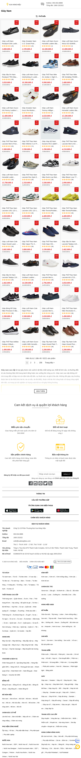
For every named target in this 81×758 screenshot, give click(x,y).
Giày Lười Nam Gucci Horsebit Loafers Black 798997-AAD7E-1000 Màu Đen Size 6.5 (70, 109)
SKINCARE (6, 637)
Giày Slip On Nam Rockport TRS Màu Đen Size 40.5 (9, 76)
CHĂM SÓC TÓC (47, 586)
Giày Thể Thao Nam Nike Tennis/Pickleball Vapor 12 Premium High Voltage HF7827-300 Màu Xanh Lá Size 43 (50, 209)
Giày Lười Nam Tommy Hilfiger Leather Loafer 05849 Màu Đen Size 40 (50, 109)
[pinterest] (40, 483)
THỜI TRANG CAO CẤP (10, 594)
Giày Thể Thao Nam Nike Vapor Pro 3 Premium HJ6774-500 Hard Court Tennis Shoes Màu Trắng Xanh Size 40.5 (30, 243)
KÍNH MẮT (44, 573)
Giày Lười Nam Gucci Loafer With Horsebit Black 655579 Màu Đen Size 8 (30, 343)
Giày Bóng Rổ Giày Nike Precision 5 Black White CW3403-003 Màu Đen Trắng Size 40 (10, 309)
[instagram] (36, 483)
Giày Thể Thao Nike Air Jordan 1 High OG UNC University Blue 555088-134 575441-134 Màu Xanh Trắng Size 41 (50, 76)
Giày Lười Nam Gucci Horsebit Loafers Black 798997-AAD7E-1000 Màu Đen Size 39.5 (50, 42)
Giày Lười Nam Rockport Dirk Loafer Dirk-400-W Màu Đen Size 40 (10, 42)
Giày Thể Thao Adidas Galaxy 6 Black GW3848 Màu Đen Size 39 (10, 343)
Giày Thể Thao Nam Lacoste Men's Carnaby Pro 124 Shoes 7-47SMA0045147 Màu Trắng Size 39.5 (50, 276)
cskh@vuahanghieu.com (22, 541)
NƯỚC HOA (6, 740)
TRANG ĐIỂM (45, 650)
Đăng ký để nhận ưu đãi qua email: (17, 475)
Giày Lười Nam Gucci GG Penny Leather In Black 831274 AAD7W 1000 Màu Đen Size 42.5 (10, 109)
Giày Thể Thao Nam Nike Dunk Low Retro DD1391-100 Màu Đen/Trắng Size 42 (50, 176)
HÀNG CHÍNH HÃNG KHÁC (50, 732)
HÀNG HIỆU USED (47, 604)
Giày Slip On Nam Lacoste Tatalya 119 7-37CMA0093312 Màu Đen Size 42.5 (70, 243)
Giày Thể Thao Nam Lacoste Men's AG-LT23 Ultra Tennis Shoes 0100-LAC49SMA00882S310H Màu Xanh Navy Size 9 (70, 142)
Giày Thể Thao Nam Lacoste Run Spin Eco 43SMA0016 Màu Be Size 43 (30, 176)
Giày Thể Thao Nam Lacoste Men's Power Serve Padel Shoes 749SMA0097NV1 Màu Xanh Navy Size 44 (10, 142)
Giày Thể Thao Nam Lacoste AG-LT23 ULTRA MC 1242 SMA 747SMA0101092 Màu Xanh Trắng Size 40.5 (70, 276)
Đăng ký (66, 474)
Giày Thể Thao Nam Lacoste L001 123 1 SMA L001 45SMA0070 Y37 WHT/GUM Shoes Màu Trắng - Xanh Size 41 (9, 209)
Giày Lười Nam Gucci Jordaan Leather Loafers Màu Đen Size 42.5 (30, 276)
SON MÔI (44, 636)
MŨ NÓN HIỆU (7, 694)
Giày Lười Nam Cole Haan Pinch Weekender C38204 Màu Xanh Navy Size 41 (30, 309)
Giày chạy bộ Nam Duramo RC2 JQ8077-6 (50, 142)
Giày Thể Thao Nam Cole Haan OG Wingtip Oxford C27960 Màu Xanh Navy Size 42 (49, 243)
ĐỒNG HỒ (5, 681)
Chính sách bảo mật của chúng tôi (67, 478)
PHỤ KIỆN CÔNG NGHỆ (10, 726)
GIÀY (43, 676)
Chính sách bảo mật (37, 562)
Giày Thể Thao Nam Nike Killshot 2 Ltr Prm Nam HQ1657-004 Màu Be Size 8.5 (30, 142)
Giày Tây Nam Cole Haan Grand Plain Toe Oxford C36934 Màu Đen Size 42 (50, 343)
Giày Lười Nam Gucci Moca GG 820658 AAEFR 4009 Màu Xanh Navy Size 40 (70, 42)
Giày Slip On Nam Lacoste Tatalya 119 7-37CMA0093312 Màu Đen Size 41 (10, 276)
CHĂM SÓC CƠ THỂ (9, 712)
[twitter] (45, 483)
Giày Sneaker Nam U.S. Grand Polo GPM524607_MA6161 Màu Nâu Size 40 (30, 42)
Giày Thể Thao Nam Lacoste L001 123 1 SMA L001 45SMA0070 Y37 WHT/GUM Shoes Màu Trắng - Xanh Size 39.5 (29, 209)
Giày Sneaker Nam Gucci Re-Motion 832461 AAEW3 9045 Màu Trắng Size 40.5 (30, 109)
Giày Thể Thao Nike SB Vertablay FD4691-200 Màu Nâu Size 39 (70, 76)
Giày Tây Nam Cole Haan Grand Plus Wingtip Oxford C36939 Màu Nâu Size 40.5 (70, 343)
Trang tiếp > (49, 363)
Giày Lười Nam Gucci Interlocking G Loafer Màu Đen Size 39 (30, 76)
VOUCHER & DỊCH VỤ (9, 659)
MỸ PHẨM (44, 610)
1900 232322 (59, 5)
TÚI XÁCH (5, 573)
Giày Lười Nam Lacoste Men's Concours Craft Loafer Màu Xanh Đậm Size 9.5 (50, 309)
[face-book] (31, 483)
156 (40, 363)
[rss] (50, 483)
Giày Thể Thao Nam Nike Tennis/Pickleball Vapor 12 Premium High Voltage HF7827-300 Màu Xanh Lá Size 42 (70, 209)
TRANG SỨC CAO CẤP (49, 714)
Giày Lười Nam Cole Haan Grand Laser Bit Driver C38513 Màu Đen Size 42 (10, 243)
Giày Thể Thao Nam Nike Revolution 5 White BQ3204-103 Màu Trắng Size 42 (69, 309)
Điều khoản (24, 562)
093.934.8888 (57, 3)
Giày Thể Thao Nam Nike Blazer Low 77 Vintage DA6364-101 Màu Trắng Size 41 (70, 176)
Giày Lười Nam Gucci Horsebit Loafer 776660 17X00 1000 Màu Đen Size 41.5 (10, 176)
